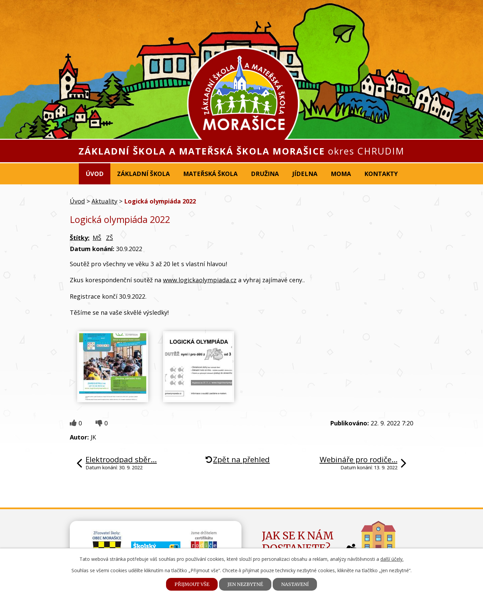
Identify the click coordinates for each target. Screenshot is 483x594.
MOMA (341, 174)
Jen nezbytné (245, 584)
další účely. (392, 559)
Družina (265, 174)
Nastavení (295, 584)
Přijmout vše (191, 584)
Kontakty (381, 174)
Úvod (95, 174)
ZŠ (109, 238)
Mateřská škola (210, 174)
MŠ (97, 238)
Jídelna (304, 174)
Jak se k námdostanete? (298, 542)
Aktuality (104, 201)
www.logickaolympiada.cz (199, 280)
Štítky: (80, 238)
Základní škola (143, 174)
